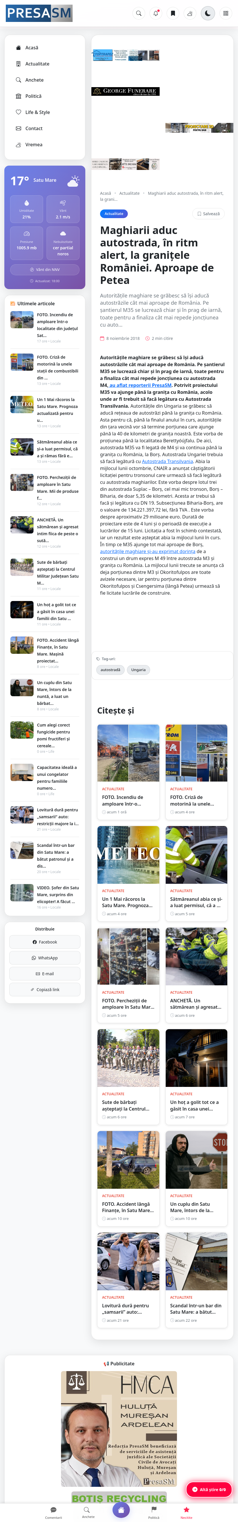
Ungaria (138, 669)
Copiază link (45, 989)
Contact (29, 128)
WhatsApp (45, 958)
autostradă (110, 669)
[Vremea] (190, 13)
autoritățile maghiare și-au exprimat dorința (147, 551)
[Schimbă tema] (208, 13)
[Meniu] (225, 13)
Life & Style (32, 112)
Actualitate (32, 63)
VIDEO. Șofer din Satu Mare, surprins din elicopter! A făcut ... (58, 894)
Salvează (208, 214)
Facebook (45, 942)
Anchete (29, 79)
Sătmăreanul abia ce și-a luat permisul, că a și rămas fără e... (57, 448)
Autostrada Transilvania (167, 461)
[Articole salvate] (173, 13)
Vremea (29, 144)
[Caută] (138, 13)
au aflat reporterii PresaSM (140, 385)
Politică (28, 96)
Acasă (26, 47)
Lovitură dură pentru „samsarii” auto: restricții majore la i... (58, 816)
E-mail (45, 974)
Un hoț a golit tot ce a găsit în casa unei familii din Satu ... (56, 611)
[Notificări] (156, 13)
